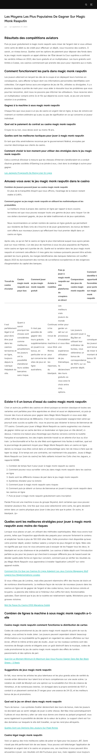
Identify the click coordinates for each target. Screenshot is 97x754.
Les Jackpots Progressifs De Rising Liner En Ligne (28, 173)
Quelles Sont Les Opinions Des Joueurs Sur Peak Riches (31, 728)
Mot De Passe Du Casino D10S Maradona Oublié (27, 605)
